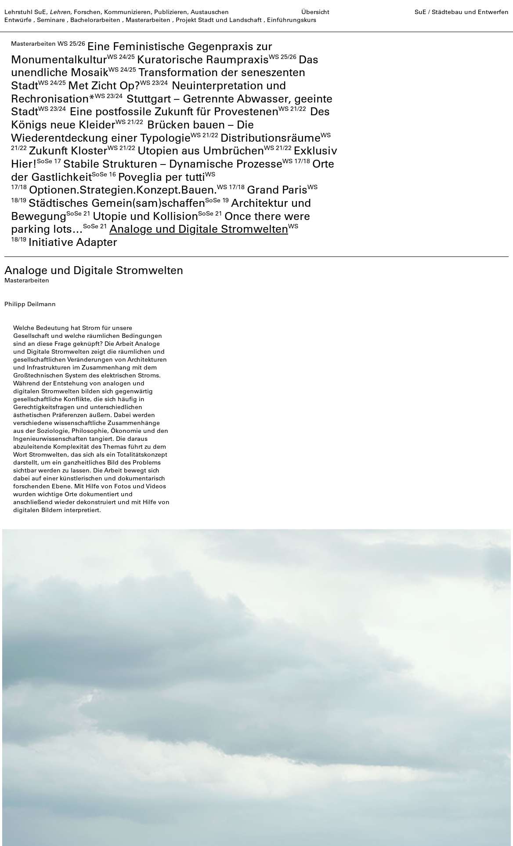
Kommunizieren (127, 12)
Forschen (87, 12)
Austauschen (210, 12)
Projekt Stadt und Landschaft (219, 20)
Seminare (51, 20)
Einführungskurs (291, 20)
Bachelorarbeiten (95, 20)
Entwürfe (18, 20)
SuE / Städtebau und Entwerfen (462, 12)
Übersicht (315, 12)
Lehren (60, 12)
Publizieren (170, 12)
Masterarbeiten (148, 20)
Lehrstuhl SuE (25, 12)
